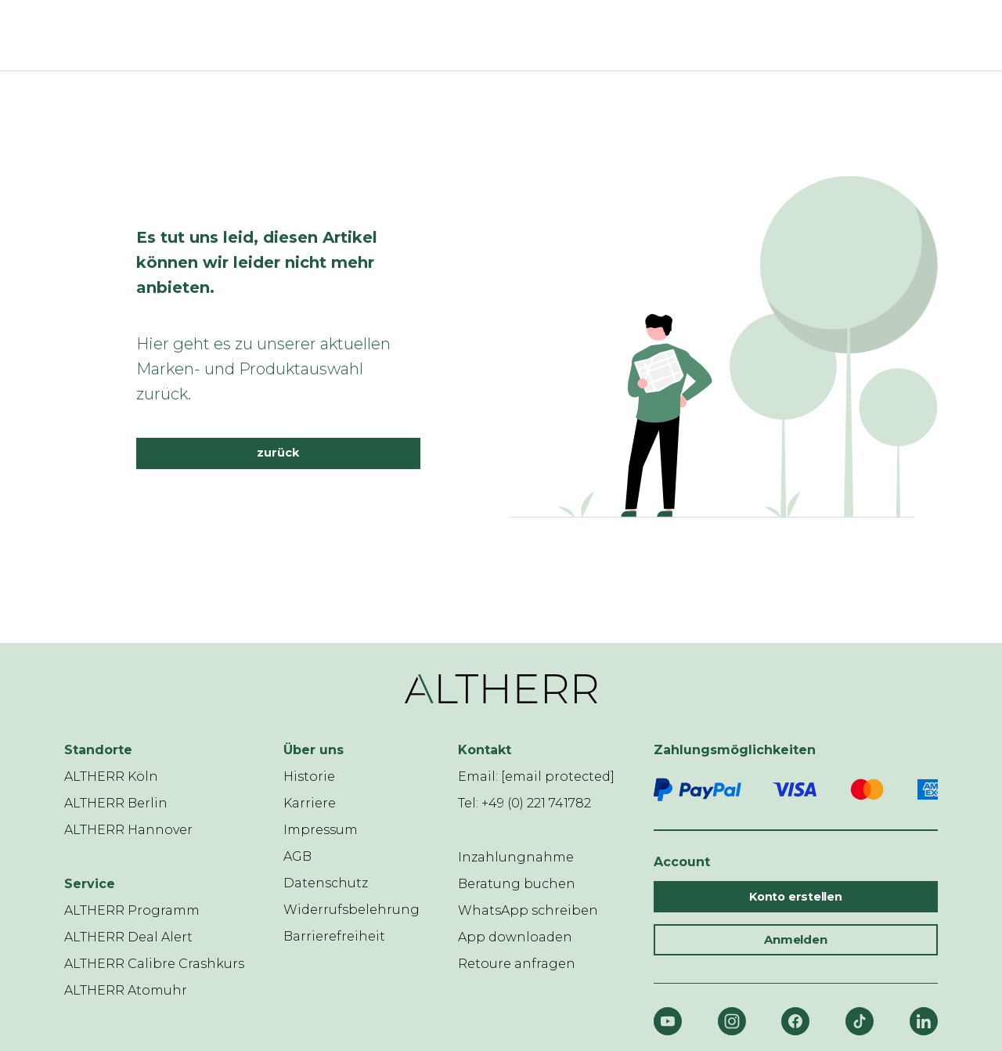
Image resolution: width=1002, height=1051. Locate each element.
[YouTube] (668, 1021)
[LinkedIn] (924, 1021)
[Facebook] (795, 1021)
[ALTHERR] (491, 35)
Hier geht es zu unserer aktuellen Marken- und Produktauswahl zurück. (263, 368)
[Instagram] (732, 1021)
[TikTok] (859, 1021)
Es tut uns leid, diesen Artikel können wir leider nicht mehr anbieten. (256, 262)
